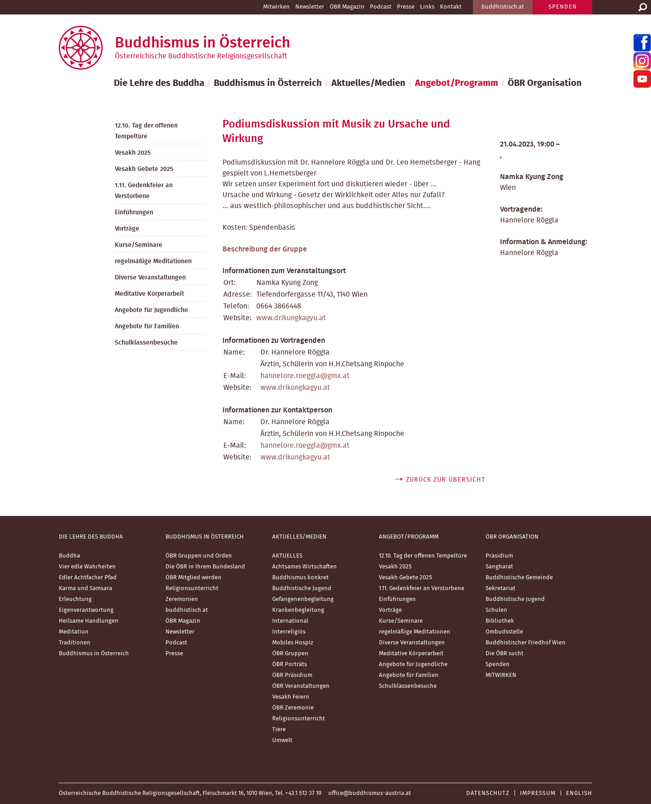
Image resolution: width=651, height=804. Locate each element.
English (579, 793)
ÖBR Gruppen (290, 654)
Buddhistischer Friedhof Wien (526, 643)
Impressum (538, 793)
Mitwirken (276, 7)
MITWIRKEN (501, 675)
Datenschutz (487, 793)
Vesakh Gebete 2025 (144, 169)
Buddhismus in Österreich (268, 83)
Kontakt (451, 7)
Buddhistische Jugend (301, 588)
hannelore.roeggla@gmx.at (304, 375)
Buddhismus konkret (300, 578)
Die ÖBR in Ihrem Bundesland (205, 567)
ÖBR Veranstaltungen (301, 686)
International (290, 621)
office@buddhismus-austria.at (369, 793)
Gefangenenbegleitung (303, 599)
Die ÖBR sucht (505, 654)
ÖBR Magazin (347, 7)
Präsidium (499, 556)
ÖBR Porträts (289, 664)
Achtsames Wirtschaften (304, 567)
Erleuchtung (75, 599)
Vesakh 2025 (133, 153)
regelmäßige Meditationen (153, 261)
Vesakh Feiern (290, 697)
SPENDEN (562, 7)
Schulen (496, 610)
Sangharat (499, 567)
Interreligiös (289, 632)
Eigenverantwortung (86, 610)
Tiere (279, 730)
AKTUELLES (287, 556)
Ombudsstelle (504, 632)
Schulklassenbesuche (146, 343)
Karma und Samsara (85, 588)
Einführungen (134, 212)
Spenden (497, 664)
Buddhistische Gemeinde (519, 578)
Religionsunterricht (191, 588)
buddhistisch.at (502, 7)
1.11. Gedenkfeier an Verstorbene (144, 190)
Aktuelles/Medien (368, 83)
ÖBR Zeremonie (293, 708)
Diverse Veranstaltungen (150, 277)
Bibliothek (500, 621)
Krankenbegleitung (298, 610)
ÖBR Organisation (545, 83)
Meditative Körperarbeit (149, 294)
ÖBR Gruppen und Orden (198, 556)
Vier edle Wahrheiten (87, 567)
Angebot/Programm (456, 83)
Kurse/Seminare (138, 245)
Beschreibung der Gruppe (264, 249)
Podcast (381, 7)
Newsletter (309, 7)
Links (427, 7)
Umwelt (282, 740)
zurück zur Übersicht (445, 480)
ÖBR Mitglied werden (193, 578)
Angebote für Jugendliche (151, 310)
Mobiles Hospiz (292, 643)
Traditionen (74, 643)
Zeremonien (181, 599)
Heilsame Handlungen (88, 621)
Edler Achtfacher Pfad (88, 578)
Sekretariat (500, 588)
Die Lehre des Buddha (159, 83)
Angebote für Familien (147, 326)
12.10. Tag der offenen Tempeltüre (146, 131)
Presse (406, 7)
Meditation (74, 632)
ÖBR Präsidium (292, 675)
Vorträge (127, 229)
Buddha (69, 556)
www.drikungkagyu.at (291, 318)
